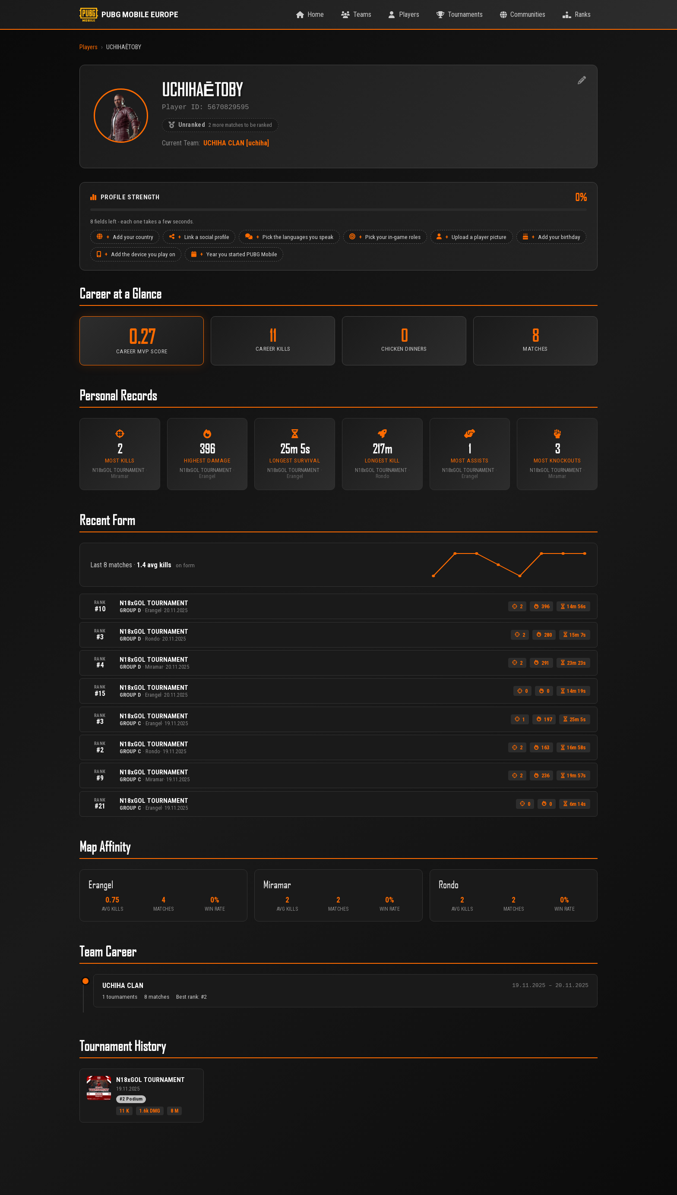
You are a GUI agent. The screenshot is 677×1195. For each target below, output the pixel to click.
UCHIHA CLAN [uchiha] (236, 145)
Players (88, 47)
